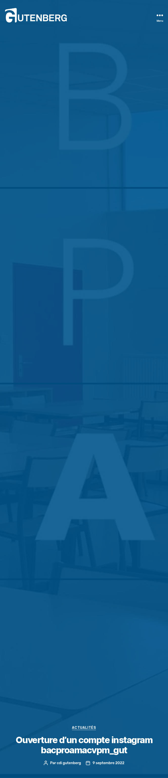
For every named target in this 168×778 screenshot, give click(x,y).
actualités (84, 727)
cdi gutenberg (69, 763)
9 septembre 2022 (108, 763)
